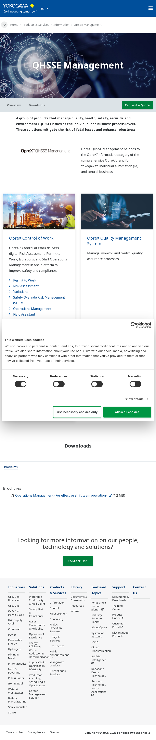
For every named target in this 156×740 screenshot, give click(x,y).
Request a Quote (137, 105)
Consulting (56, 619)
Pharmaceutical (17, 663)
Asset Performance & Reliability (37, 625)
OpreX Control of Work (31, 238)
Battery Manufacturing (17, 699)
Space (12, 712)
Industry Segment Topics (97, 618)
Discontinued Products (58, 672)
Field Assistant (24, 314)
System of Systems (97, 634)
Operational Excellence (36, 635)
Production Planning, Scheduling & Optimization (37, 680)
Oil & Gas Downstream (16, 612)
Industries (16, 587)
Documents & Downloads (79, 598)
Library (76, 587)
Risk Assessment (26, 286)
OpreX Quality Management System (114, 240)
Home (14, 25)
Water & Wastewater (15, 690)
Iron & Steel (15, 683)
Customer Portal (118, 625)
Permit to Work (24, 280)
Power (12, 634)
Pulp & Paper (16, 678)
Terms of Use (14, 732)
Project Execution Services (56, 628)
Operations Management (32, 308)
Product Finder (117, 616)
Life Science (57, 646)
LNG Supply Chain (15, 621)
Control (54, 608)
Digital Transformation (101, 649)
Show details (134, 399)
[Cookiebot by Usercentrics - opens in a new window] (133, 325)
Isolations (20, 291)
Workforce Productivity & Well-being (37, 600)
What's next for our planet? (98, 606)
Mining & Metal (13, 656)
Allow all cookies (127, 412)
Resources (77, 605)
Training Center (117, 607)
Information (61, 25)
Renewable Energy (15, 641)
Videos (75, 611)
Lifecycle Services (55, 638)
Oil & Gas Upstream (14, 598)
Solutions (36, 587)
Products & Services (36, 25)
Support (118, 587)
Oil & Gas (14, 605)
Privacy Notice (36, 732)
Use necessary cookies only (77, 412)
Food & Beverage (14, 670)
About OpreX (99, 627)
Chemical (14, 629)
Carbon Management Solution (37, 694)
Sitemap (55, 732)
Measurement (58, 613)
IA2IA (94, 642)
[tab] (11, 468)
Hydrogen (14, 649)
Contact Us (78, 561)
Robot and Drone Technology (98, 672)
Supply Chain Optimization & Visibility (37, 666)
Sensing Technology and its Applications (98, 686)
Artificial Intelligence (98, 658)
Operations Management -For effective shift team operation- (63, 495)
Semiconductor (17, 707)
